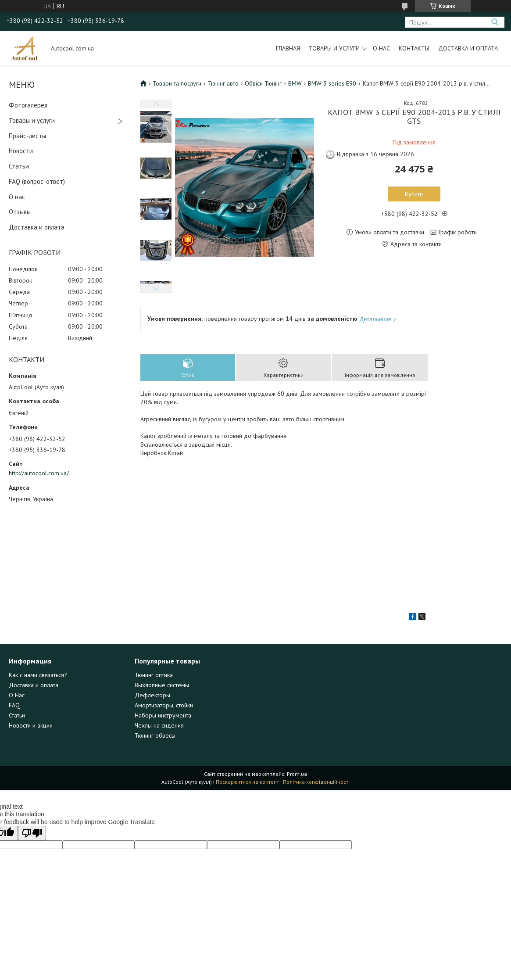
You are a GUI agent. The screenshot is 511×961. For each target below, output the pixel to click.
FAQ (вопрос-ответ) (37, 181)
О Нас (17, 695)
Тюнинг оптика (154, 675)
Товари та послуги (177, 83)
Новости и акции (31, 725)
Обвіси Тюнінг (263, 83)
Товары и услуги (334, 48)
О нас (381, 48)
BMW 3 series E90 (332, 83)
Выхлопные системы (162, 685)
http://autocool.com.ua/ (39, 473)
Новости (21, 151)
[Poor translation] (32, 833)
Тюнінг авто (223, 83)
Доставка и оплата (468, 48)
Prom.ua (297, 774)
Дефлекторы (152, 695)
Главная (288, 48)
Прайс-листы (27, 136)
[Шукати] (494, 22)
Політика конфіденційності (316, 781)
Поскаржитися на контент (247, 781)
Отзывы (20, 212)
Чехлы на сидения (159, 725)
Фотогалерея (28, 105)
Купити (414, 194)
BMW (295, 83)
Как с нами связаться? (38, 675)
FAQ (14, 705)
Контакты (414, 48)
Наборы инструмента (163, 715)
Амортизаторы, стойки (164, 705)
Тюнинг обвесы (155, 735)
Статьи (19, 166)
